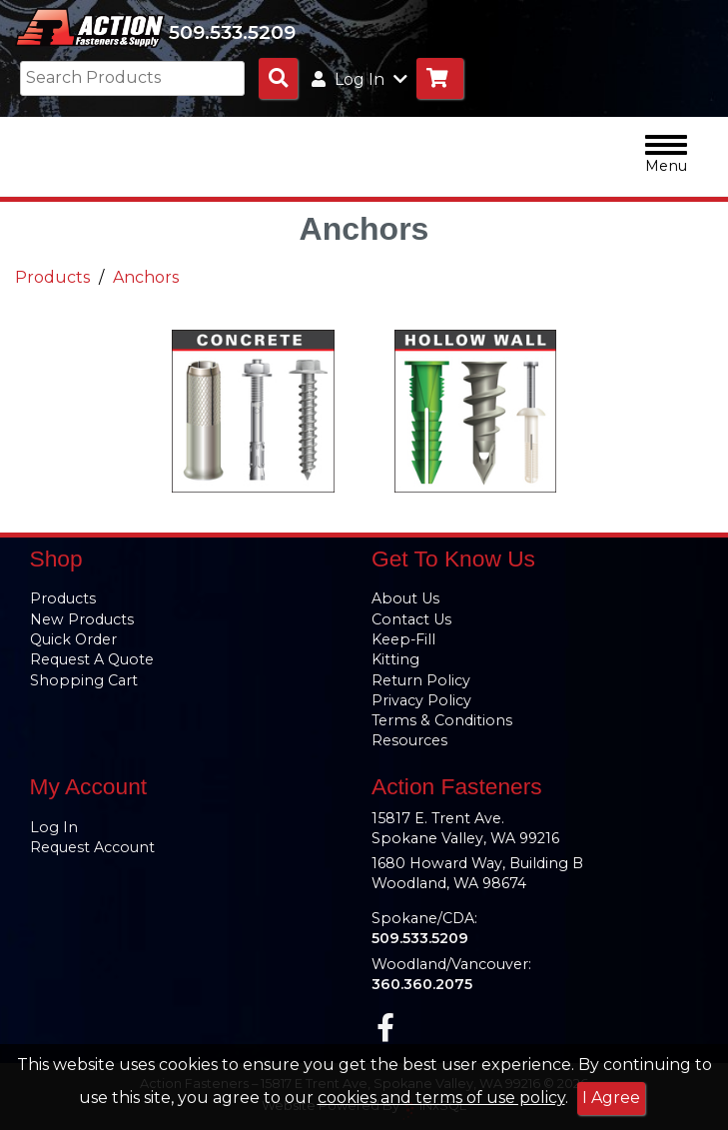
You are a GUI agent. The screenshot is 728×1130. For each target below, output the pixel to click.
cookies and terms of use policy (441, 1097)
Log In (54, 827)
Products (52, 277)
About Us (405, 598)
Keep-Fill (403, 639)
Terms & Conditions (441, 720)
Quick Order (73, 639)
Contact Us (411, 619)
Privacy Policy (421, 700)
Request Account (92, 847)
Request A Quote (92, 659)
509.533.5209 (232, 32)
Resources (409, 740)
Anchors (146, 277)
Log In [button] (359, 79)
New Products (82, 619)
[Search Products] (278, 78)
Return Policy (420, 680)
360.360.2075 (421, 984)
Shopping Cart (84, 680)
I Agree (611, 1097)
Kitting (395, 659)
